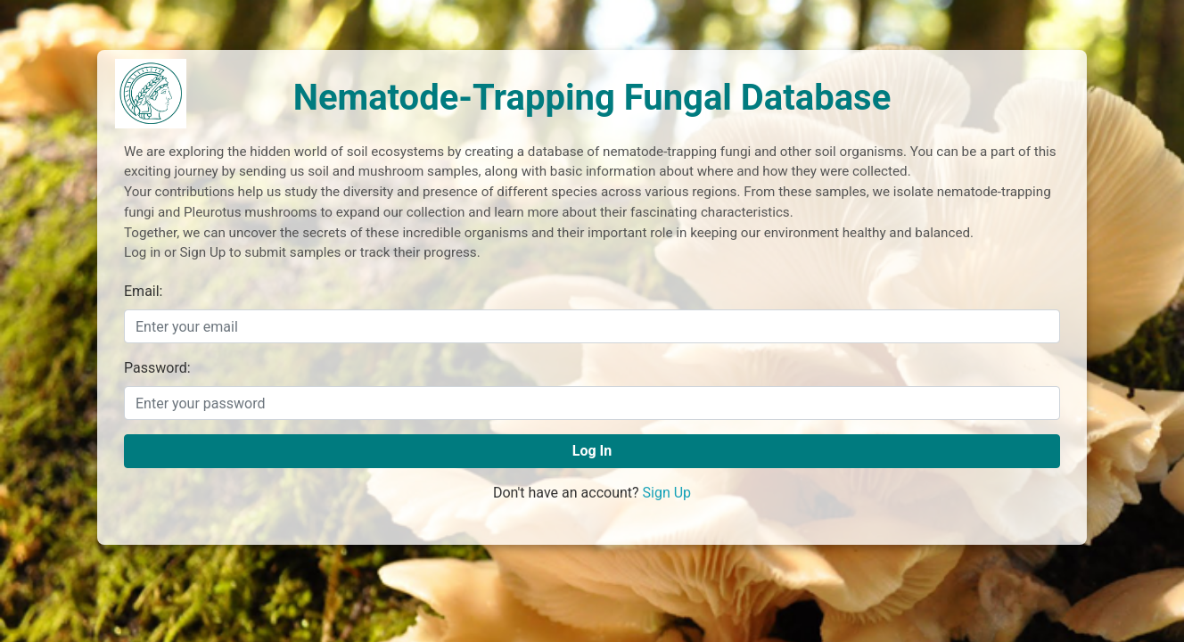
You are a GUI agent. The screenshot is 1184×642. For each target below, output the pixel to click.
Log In (592, 450)
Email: (143, 291)
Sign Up (667, 492)
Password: (157, 367)
